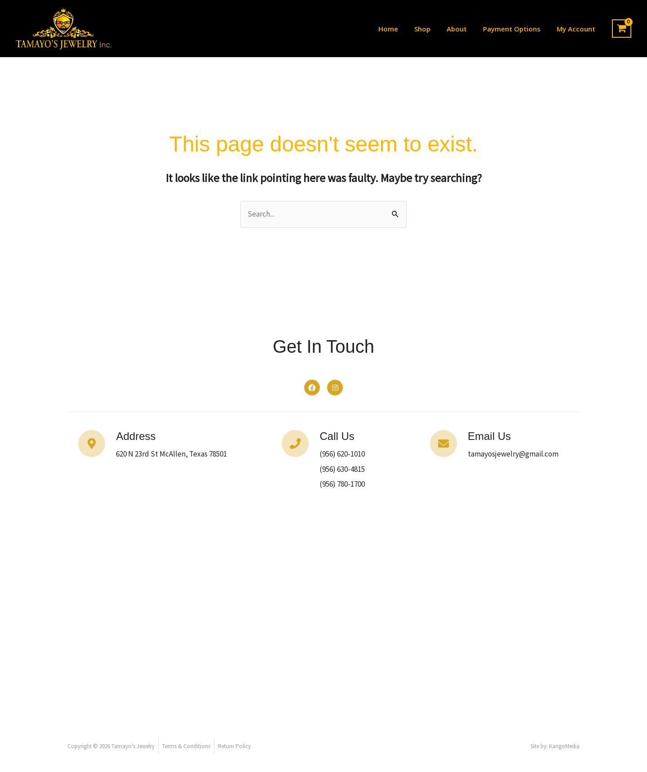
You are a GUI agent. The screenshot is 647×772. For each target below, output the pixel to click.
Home (400, 28)
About (463, 28)
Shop (431, 28)
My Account (577, 28)
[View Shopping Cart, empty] (621, 28)
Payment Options (515, 28)
